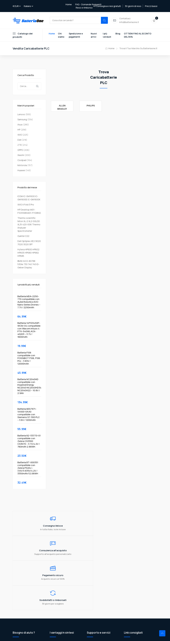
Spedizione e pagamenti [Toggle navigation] (76, 36)
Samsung (22, 120)
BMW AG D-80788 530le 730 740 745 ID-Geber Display (28, 265)
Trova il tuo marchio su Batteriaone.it (138, 49)
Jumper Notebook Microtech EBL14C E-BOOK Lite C (138, 578)
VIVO (19, 135)
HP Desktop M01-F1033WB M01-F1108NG (29, 212)
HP (18, 130)
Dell (19, 140)
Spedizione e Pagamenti (99, 586)
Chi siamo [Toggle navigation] (61, 36)
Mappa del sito (94, 596)
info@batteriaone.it (32, 602)
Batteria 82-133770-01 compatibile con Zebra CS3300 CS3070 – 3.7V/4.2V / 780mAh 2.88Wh (29, 442)
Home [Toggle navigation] (52, 34)
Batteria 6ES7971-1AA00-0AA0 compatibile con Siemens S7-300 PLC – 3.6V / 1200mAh (28, 415)
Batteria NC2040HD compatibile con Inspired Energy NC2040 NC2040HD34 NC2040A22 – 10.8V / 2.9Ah (29, 387)
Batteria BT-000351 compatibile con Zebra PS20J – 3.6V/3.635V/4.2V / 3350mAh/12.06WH (27, 469)
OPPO (20, 150)
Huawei (21, 170)
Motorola (22, 165)
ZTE (19, 145)
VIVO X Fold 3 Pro (25, 205)
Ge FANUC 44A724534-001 (137, 604)
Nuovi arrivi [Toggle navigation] (94, 36)
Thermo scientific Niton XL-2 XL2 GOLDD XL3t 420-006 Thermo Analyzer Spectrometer (28, 225)
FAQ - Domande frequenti (88, 4)
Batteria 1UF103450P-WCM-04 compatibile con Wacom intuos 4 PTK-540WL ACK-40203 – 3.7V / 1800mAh (28, 330)
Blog (117, 34)
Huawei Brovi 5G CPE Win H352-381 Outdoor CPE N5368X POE (140, 586)
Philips (91, 106)
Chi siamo (92, 576)
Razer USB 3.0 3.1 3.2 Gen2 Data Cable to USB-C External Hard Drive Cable (140, 596)
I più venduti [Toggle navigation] (107, 36)
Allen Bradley (62, 108)
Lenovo (21, 114)
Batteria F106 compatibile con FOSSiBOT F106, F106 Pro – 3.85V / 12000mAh (28, 359)
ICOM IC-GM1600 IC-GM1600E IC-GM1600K (28, 198)
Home (69, 4)
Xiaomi (20, 155)
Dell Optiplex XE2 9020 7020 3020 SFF (29, 243)
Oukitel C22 (23, 236)
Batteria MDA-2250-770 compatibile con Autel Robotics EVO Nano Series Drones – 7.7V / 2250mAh (28, 302)
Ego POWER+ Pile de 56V (136, 609)
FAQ (89, 581)
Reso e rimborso (84, 7)
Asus (20, 125)
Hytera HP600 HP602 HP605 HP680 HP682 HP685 (28, 253)
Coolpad (21, 160)
